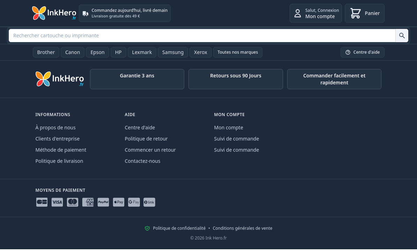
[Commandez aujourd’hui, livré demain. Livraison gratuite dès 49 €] (125, 13)
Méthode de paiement (61, 149)
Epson (97, 52)
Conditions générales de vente (243, 228)
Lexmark (142, 52)
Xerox (200, 52)
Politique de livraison (59, 161)
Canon (72, 52)
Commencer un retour (150, 149)
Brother (46, 52)
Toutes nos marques (238, 52)
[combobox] (208, 35)
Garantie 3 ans (137, 75)
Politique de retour (146, 138)
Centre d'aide (140, 127)
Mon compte (228, 127)
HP (118, 52)
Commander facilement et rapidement (334, 79)
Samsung (173, 52)
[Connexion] (316, 13)
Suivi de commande (236, 138)
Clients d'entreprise (58, 138)
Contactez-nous (143, 161)
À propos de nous (56, 127)
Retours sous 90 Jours (235, 75)
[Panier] (364, 13)
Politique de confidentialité (179, 228)
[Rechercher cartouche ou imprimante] (401, 35)
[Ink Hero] (54, 13)
